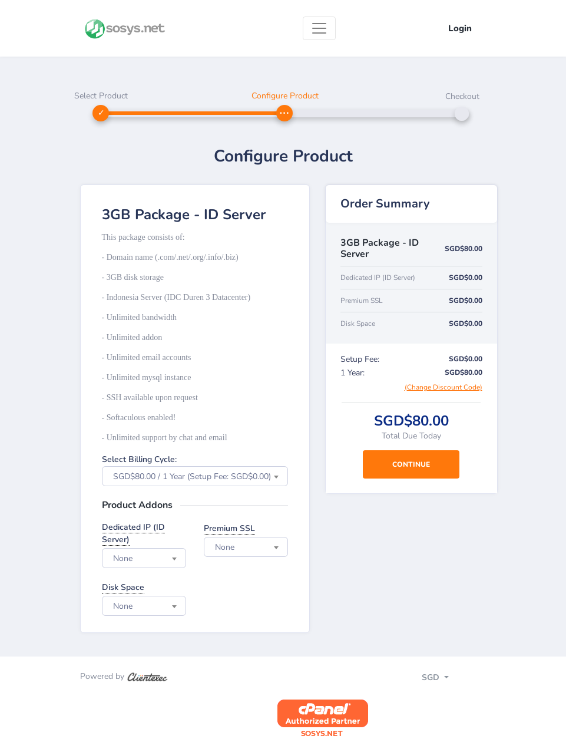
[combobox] (195, 476)
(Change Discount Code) (443, 387)
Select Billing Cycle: (139, 459)
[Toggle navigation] (319, 28)
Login (460, 28)
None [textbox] (123, 558)
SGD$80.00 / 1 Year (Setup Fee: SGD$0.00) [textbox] (192, 476)
